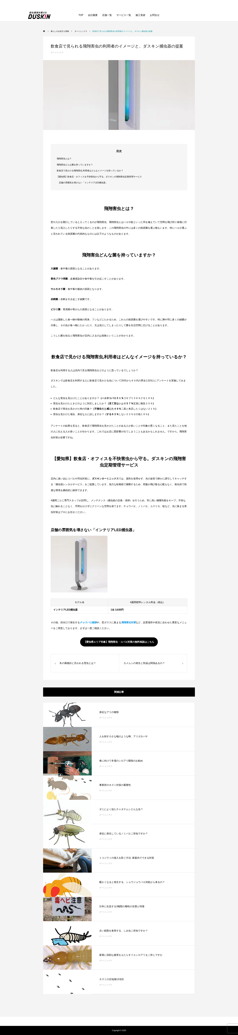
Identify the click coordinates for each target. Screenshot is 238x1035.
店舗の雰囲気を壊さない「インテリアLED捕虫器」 (83, 182)
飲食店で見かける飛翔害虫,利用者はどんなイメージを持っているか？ (90, 170)
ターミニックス (57, 52)
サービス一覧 (123, 15)
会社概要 (93, 15)
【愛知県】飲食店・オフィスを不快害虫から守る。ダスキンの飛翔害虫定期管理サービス (99, 176)
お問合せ (155, 15)
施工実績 (140, 15)
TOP (80, 15)
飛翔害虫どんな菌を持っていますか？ (75, 164)
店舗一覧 (107, 15)
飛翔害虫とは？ (64, 158)
